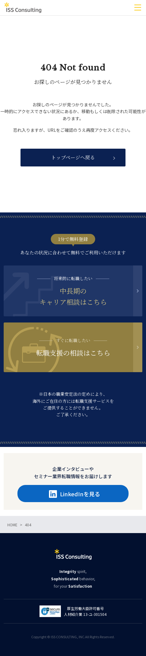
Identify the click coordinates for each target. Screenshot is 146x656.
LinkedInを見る (74, 494)
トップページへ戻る (73, 157)
